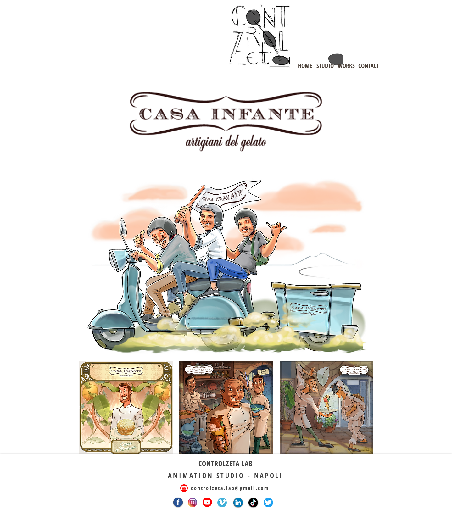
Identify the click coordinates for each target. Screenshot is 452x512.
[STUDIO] (325, 66)
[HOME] (305, 66)
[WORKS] (346, 66)
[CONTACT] (368, 66)
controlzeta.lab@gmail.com (230, 488)
